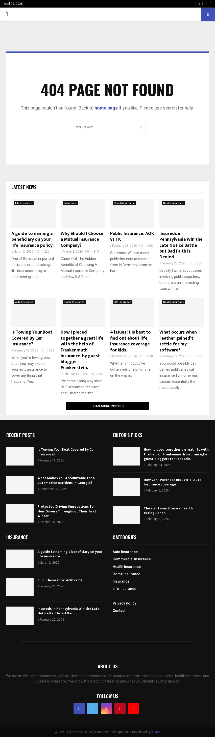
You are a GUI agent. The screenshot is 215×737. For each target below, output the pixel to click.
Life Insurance (23, 203)
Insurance (70, 203)
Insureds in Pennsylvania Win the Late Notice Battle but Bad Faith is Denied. (181, 245)
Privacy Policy (124, 603)
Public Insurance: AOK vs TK (132, 236)
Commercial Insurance (132, 559)
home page (106, 108)
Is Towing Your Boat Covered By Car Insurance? (31, 338)
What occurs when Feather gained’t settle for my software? (178, 341)
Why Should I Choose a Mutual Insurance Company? (82, 239)
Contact (119, 611)
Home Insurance (74, 302)
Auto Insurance (24, 302)
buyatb (155, 732)
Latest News (23, 187)
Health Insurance (124, 203)
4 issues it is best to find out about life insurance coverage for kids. (130, 341)
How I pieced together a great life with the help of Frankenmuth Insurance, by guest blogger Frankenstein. (82, 350)
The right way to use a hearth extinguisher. (168, 510)
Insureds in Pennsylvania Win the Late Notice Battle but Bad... (68, 611)
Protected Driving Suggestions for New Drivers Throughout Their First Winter (66, 511)
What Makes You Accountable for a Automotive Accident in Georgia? (66, 480)
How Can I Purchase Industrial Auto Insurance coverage (172, 482)
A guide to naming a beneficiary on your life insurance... (69, 554)
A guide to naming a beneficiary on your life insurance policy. (32, 239)
